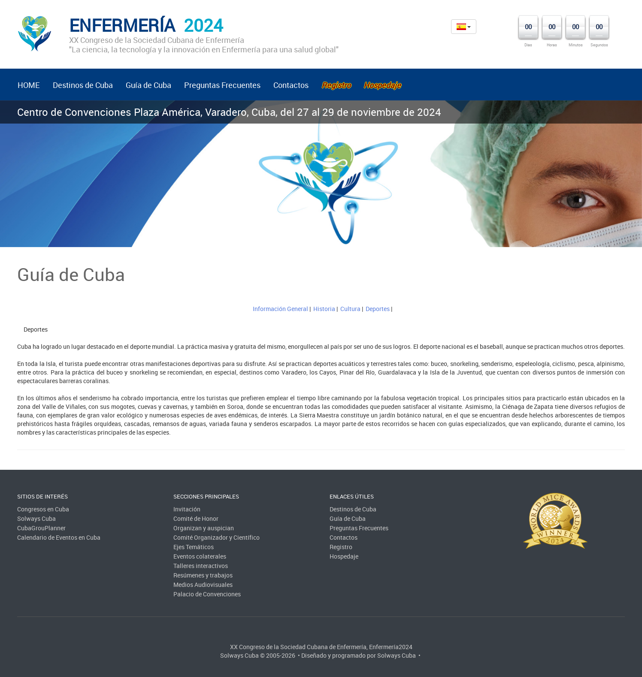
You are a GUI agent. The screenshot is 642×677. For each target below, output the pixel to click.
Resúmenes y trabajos (203, 575)
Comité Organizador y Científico (216, 537)
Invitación (186, 509)
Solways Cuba (36, 518)
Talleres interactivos (200, 566)
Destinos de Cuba (83, 85)
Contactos (291, 85)
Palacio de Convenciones (207, 594)
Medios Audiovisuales (203, 584)
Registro (341, 547)
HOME (29, 85)
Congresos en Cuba (43, 509)
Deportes (378, 309)
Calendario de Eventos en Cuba (58, 537)
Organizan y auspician (203, 528)
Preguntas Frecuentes (222, 85)
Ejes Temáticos (193, 547)
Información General (280, 309)
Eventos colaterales (199, 556)
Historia (324, 309)
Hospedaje (344, 556)
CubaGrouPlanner (41, 528)
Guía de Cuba (148, 85)
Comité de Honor (195, 518)
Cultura (350, 309)
